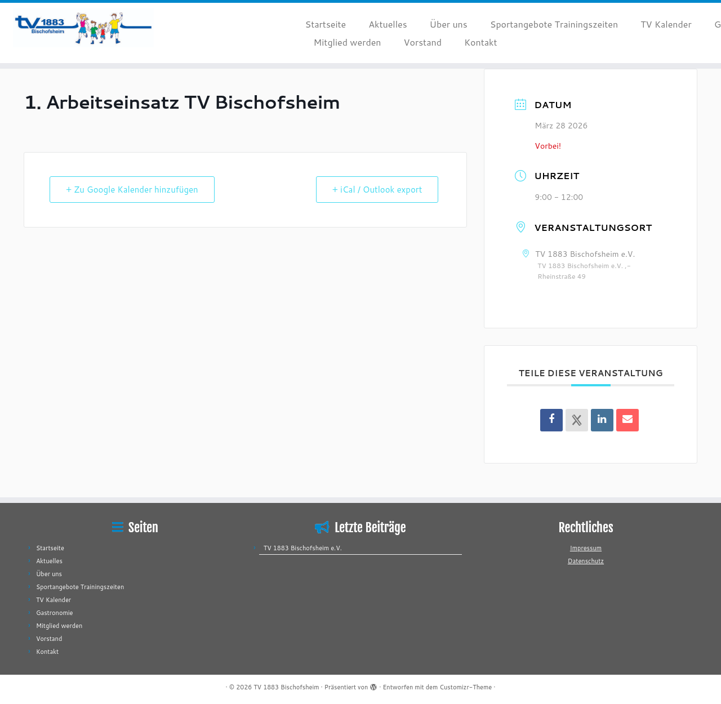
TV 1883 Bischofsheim (286, 687)
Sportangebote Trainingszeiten (554, 23)
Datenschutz (586, 560)
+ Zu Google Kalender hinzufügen (132, 189)
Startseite (325, 23)
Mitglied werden (347, 41)
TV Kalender (666, 23)
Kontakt (480, 41)
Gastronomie (54, 612)
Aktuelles (387, 23)
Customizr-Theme (465, 687)
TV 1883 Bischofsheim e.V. (303, 547)
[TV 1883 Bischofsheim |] (83, 27)
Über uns (449, 23)
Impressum (586, 547)
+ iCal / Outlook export (377, 189)
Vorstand (422, 41)
